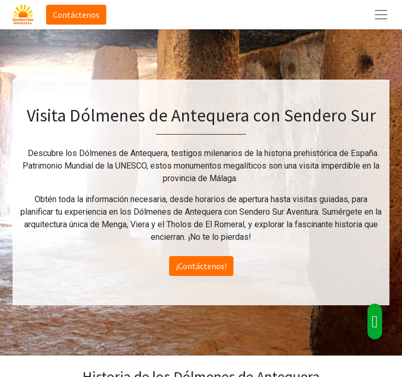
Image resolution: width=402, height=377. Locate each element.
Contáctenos (76, 14)
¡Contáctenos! (201, 266)
